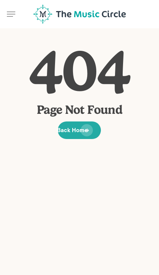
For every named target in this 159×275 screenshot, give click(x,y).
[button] (11, 14)
